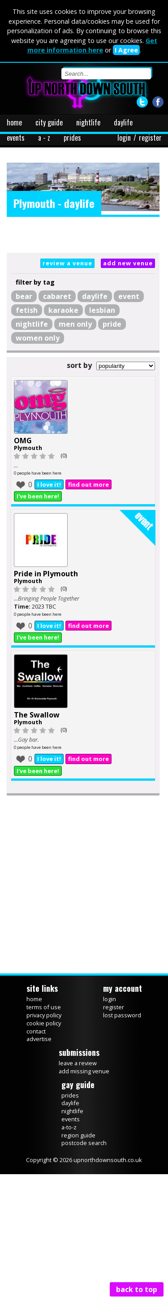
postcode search (84, 1143)
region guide (78, 1135)
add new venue (128, 263)
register (150, 137)
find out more (88, 484)
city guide (49, 122)
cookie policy (43, 1023)
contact (36, 1031)
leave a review (78, 1063)
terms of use (43, 1007)
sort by (79, 365)
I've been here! (38, 496)
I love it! (49, 484)
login (124, 137)
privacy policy (43, 1015)
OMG (23, 440)
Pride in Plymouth (46, 574)
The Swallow (37, 715)
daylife (123, 122)
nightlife (88, 122)
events (16, 137)
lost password (122, 1015)
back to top (136, 1289)
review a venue (67, 263)
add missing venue (84, 1071)
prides (72, 137)
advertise (39, 1039)
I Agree (126, 50)
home (14, 122)
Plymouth (28, 448)
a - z (44, 137)
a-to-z (69, 1127)
